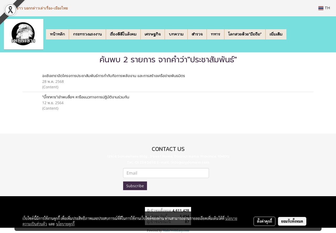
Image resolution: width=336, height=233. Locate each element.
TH (324, 8)
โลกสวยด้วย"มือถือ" (244, 34)
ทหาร (215, 34)
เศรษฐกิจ (153, 34)
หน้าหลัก (57, 34)
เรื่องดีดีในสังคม (123, 34)
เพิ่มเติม (276, 34)
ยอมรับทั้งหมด (292, 221)
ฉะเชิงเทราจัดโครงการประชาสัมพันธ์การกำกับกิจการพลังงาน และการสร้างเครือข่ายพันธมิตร (113, 76)
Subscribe (135, 185)
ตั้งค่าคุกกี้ (264, 221)
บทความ (176, 34)
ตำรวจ (197, 34)
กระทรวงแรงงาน (87, 34)
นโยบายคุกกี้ (65, 223)
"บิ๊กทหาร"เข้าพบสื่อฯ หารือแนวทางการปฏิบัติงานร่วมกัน (85, 97)
